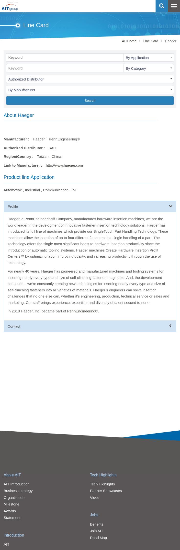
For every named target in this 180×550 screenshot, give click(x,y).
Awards (10, 511)
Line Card (150, 41)
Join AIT (96, 531)
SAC (52, 148)
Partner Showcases (106, 491)
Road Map (98, 538)
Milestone (11, 504)
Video (94, 497)
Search (90, 101)
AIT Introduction (17, 484)
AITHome (129, 41)
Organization (14, 497)
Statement (12, 518)
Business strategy (18, 491)
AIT (6, 544)
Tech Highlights (103, 475)
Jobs (94, 515)
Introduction (14, 535)
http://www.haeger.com (64, 165)
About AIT (12, 475)
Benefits (96, 524)
